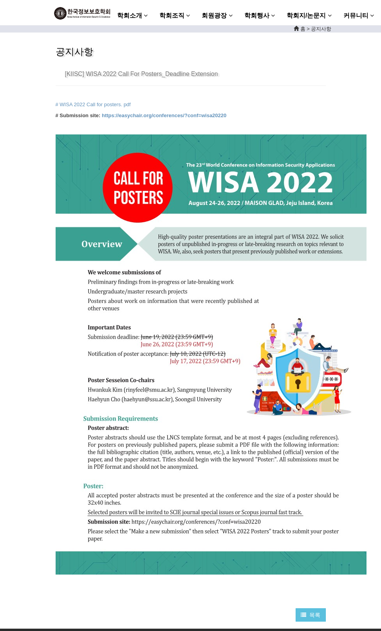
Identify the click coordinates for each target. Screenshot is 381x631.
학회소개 (132, 15)
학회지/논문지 (309, 15)
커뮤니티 (358, 15)
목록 (311, 615)
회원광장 (217, 15)
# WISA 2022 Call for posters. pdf (93, 104)
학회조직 (174, 15)
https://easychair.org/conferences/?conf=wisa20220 (164, 115)
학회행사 (259, 15)
